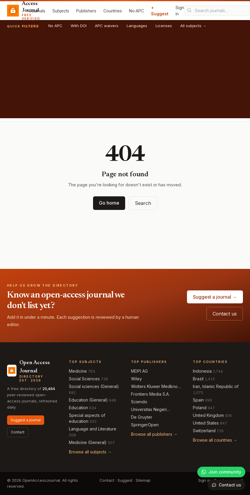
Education (78, 407)
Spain (198, 399)
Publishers (86, 10)
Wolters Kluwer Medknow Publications (156, 386)
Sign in (180, 10)
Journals (37, 10)
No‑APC (136, 10)
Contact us (225, 314)
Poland (199, 407)
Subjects (60, 10)
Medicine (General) (88, 442)
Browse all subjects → (90, 451)
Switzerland (204, 430)
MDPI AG (139, 371)
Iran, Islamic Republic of (216, 386)
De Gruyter (141, 417)
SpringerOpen (145, 424)
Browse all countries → (215, 440)
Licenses (163, 25)
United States (206, 422)
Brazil (198, 378)
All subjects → (193, 25)
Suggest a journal (26, 420)
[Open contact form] (226, 485)
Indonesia (202, 371)
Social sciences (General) (94, 386)
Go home (109, 203)
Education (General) (88, 399)
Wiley (136, 378)
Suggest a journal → (215, 297)
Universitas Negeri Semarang (149, 409)
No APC (55, 25)
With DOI (79, 25)
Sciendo (139, 401)
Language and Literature (92, 428)
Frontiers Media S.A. (150, 394)
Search (143, 203)
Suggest (125, 480)
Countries (112, 10)
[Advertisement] (125, 77)
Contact (17, 432)
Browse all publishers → (154, 434)
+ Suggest (159, 10)
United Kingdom (208, 415)
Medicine (78, 371)
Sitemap (143, 480)
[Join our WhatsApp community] (221, 472)
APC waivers (106, 25)
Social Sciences (84, 378)
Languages (137, 25)
